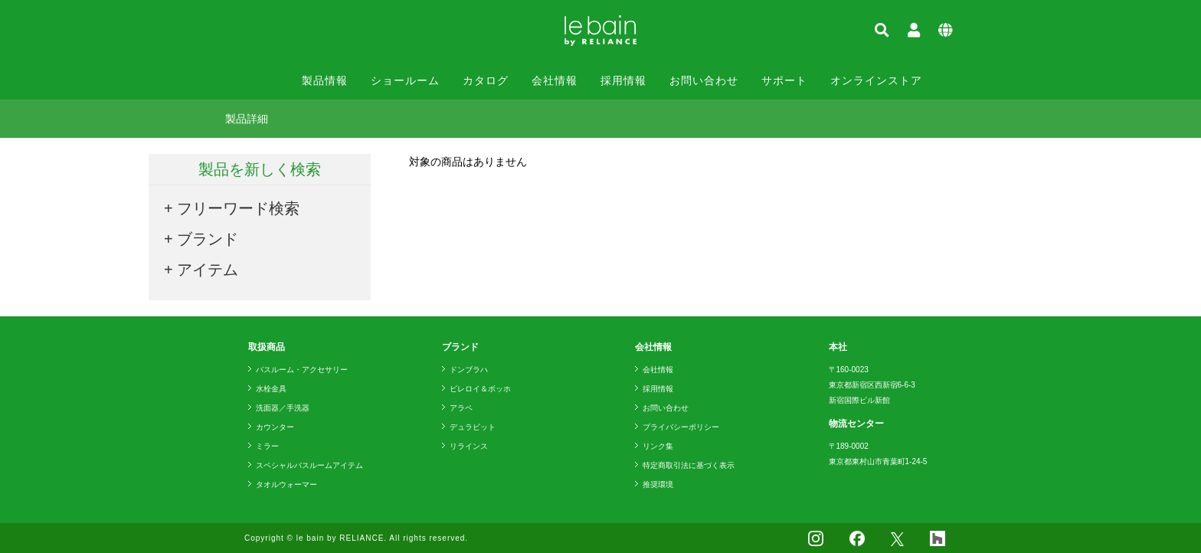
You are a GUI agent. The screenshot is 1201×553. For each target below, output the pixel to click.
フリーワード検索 (238, 208)
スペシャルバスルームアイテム (309, 465)
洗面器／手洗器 (282, 408)
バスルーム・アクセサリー (302, 369)
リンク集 (658, 446)
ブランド (207, 239)
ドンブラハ (469, 369)
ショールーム (405, 80)
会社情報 (555, 80)
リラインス (469, 446)
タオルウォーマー (286, 484)
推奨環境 (658, 484)
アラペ (461, 408)
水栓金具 (271, 388)
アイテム (207, 269)
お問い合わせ (703, 80)
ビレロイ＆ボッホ (480, 388)
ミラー (267, 446)
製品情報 (325, 80)
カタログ (486, 80)
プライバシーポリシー (681, 427)
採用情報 (623, 80)
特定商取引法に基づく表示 (689, 465)
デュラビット (473, 427)
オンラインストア (876, 80)
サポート (784, 80)
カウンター (275, 427)
